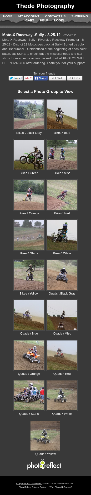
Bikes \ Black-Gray (29, 133)
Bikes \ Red (62, 213)
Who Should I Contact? (61, 487)
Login (59, 20)
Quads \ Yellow (45, 454)
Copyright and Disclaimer (29, 483)
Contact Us (55, 16)
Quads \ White (62, 413)
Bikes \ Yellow (29, 293)
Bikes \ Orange (29, 213)
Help (44, 20)
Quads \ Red (62, 373)
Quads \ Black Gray (62, 293)
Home (8, 16)
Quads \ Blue (29, 333)
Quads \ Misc (62, 333)
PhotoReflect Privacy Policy (32, 487)
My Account (29, 16)
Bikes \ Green (29, 173)
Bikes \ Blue (62, 133)
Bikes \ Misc (62, 173)
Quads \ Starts (29, 413)
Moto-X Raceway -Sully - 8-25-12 (31, 35)
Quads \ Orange (29, 373)
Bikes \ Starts (29, 253)
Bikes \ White (62, 253)
